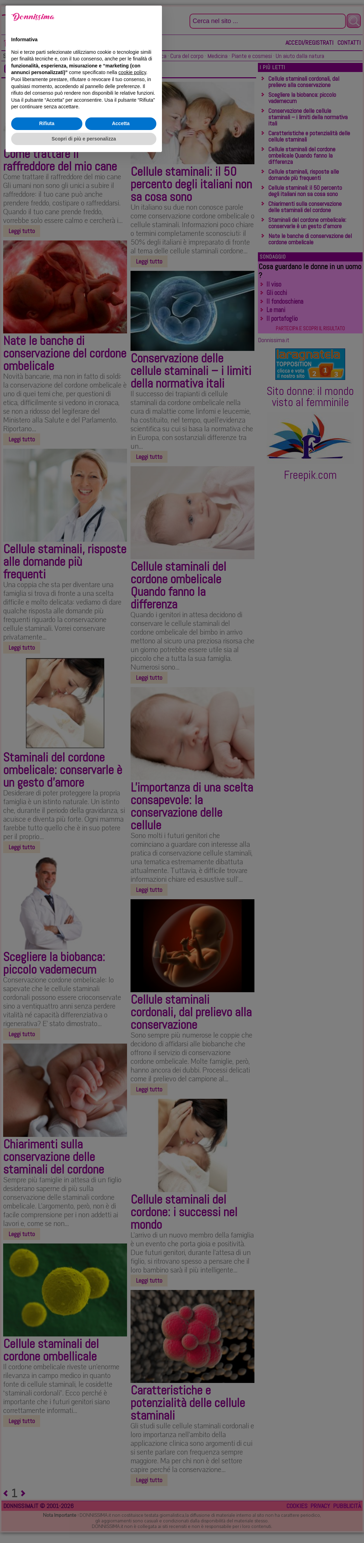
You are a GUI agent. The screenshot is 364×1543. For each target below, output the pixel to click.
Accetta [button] (121, 1509)
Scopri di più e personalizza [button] (84, 1524)
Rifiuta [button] (46, 1509)
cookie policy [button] (132, 1458)
